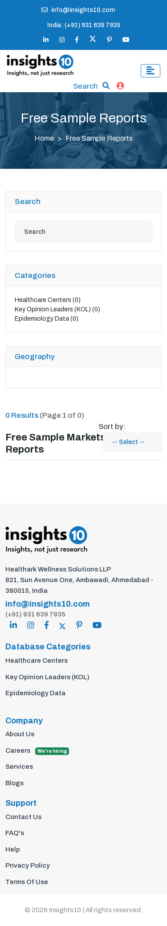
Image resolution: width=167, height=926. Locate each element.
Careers (37, 751)
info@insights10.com (78, 10)
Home (44, 138)
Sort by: (112, 426)
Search (85, 86)
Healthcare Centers (48, 300)
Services (19, 766)
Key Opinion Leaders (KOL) (57, 309)
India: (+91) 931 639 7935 (83, 25)
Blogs (14, 783)
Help (12, 849)
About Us (19, 734)
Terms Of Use (26, 881)
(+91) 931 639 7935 (35, 614)
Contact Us (23, 816)
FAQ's (14, 832)
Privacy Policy (27, 865)
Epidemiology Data (46, 318)
